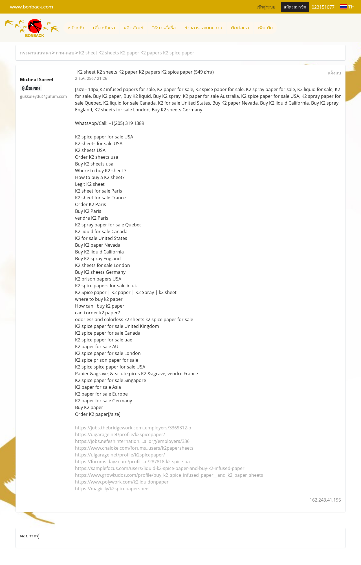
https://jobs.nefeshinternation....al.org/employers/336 (132, 441)
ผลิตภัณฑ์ (133, 28)
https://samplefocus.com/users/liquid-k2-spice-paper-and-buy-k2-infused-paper (160, 468)
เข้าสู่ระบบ (266, 7)
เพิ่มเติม (265, 28)
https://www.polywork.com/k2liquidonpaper (122, 482)
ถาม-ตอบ (65, 53)
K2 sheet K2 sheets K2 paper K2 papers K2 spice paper (136, 53)
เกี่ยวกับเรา (104, 28)
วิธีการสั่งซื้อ (164, 28)
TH (347, 6)
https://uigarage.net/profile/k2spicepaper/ (120, 434)
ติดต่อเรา (240, 28)
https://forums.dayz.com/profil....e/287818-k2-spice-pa (132, 461)
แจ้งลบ (334, 73)
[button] (282, 28)
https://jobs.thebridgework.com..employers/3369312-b (133, 428)
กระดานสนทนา (35, 53)
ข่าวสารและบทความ (203, 28)
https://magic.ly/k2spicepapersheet (112, 488)
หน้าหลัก (76, 28)
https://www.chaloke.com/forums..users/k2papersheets (134, 448)
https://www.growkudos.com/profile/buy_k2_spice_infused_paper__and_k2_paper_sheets (169, 475)
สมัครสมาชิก (295, 7)
